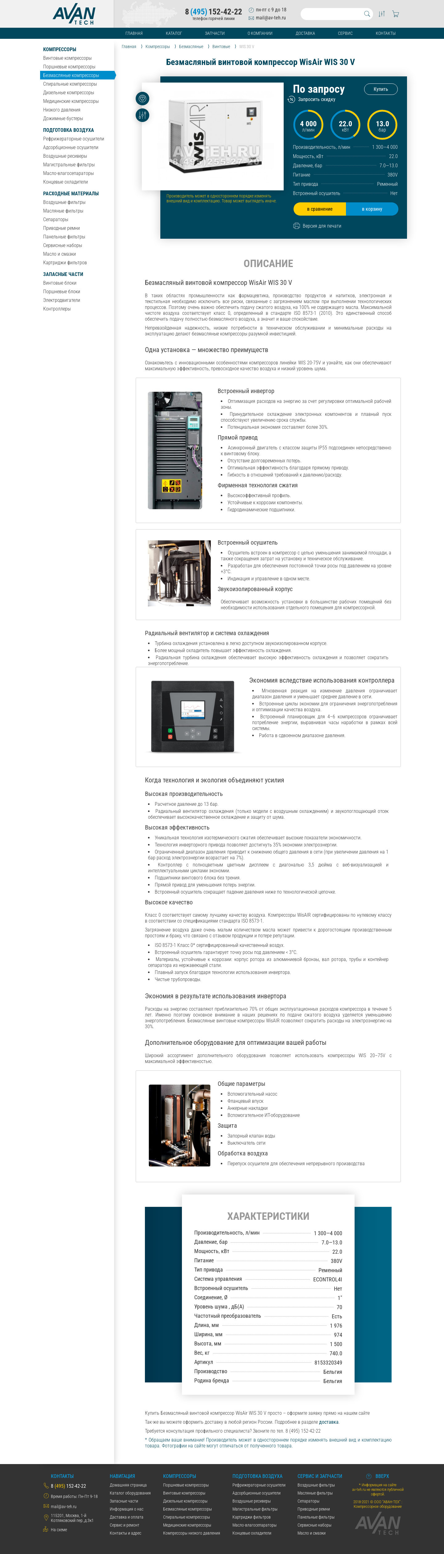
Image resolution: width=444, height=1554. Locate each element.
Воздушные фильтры (64, 202)
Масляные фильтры (63, 211)
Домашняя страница (128, 1485)
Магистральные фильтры (69, 165)
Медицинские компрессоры (71, 101)
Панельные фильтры (64, 237)
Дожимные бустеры (63, 118)
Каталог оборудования (130, 1493)
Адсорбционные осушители (70, 147)
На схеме (59, 1529)
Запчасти (215, 33)
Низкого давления (61, 110)
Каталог (174, 33)
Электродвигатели (61, 300)
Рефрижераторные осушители (73, 139)
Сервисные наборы (62, 245)
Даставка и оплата (126, 1517)
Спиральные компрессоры (70, 84)
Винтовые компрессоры (67, 58)
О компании (260, 33)
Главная (134, 33)
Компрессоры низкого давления (191, 1533)
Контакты (386, 33)
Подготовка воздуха (68, 130)
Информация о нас (126, 1509)
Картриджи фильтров (65, 263)
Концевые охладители (65, 182)
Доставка (305, 33)
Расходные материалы (71, 194)
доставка (329, 1422)
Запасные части (63, 274)
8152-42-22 (213, 12)
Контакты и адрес (125, 1533)
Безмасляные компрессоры (71, 75)
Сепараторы (55, 219)
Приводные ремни (61, 228)
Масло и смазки (59, 254)
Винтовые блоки (59, 283)
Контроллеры (57, 309)
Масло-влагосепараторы (68, 173)
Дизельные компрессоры (68, 92)
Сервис (345, 33)
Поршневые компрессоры (69, 67)
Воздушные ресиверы (65, 156)
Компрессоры (59, 49)
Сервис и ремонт (124, 1525)
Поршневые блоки (61, 291)
